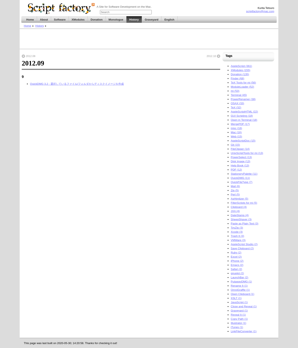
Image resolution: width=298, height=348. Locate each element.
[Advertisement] (149, 39)
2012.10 (211, 56)
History (39, 25)
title (149, 11)
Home (27, 25)
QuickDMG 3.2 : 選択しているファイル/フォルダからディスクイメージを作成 (77, 83)
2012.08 (30, 56)
